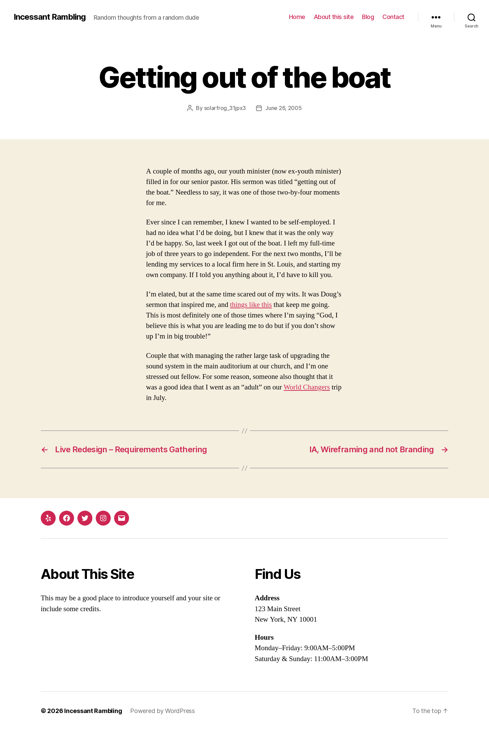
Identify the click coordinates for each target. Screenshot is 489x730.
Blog (368, 16)
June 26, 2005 (283, 108)
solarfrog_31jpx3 (225, 108)
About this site (334, 16)
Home (297, 16)
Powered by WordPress (162, 710)
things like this (251, 304)
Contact (393, 16)
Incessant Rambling (50, 17)
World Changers (307, 387)
